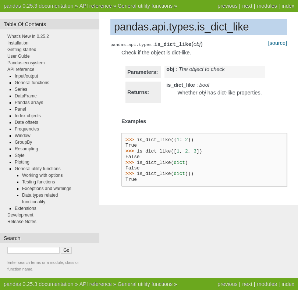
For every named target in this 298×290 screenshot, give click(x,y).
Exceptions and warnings (46, 188)
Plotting (22, 162)
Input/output (26, 76)
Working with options (42, 175)
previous (227, 6)
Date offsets (26, 122)
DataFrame (26, 96)
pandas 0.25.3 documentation (39, 6)
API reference (95, 6)
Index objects (28, 115)
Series (21, 89)
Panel (20, 109)
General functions (32, 82)
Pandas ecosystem (26, 62)
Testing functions (38, 182)
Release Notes (21, 221)
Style (20, 155)
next (247, 6)
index (288, 6)
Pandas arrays (29, 102)
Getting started (21, 49)
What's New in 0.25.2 (28, 36)
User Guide (18, 56)
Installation (17, 43)
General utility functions (145, 6)
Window (23, 135)
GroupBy (23, 142)
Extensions (25, 208)
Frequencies (27, 129)
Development (20, 215)
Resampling (26, 148)
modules (267, 6)
